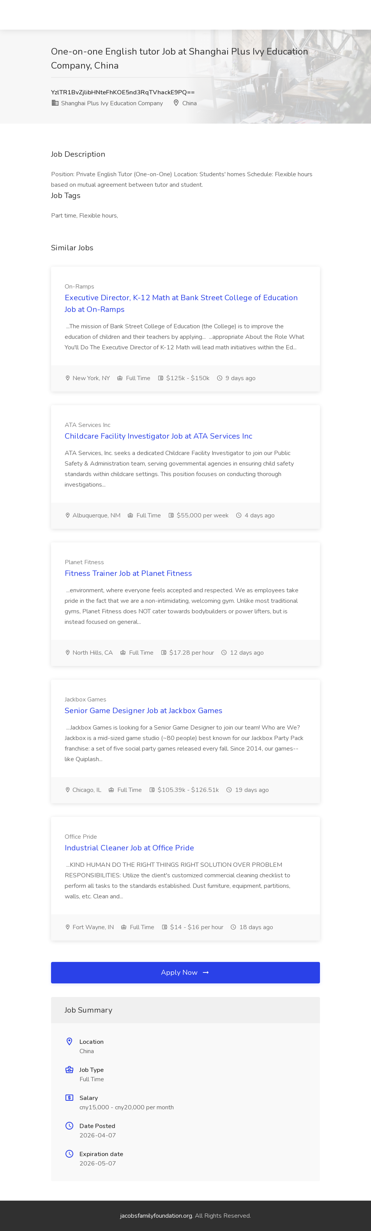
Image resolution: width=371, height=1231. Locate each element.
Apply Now (185, 972)
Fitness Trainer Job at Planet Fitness (128, 573)
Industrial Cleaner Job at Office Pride (129, 848)
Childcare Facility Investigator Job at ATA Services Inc (158, 436)
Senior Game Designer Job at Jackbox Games (144, 710)
